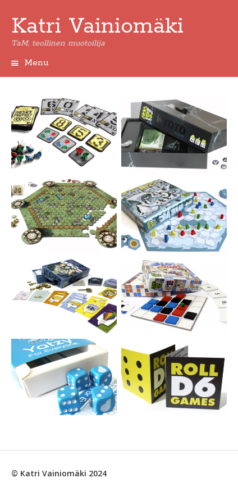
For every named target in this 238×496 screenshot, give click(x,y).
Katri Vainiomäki (97, 26)
